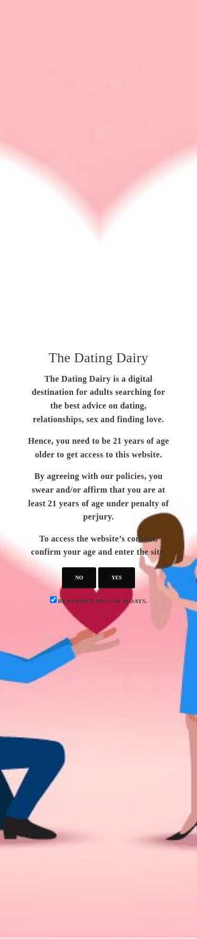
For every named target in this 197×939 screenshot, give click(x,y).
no (79, 577)
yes (116, 577)
